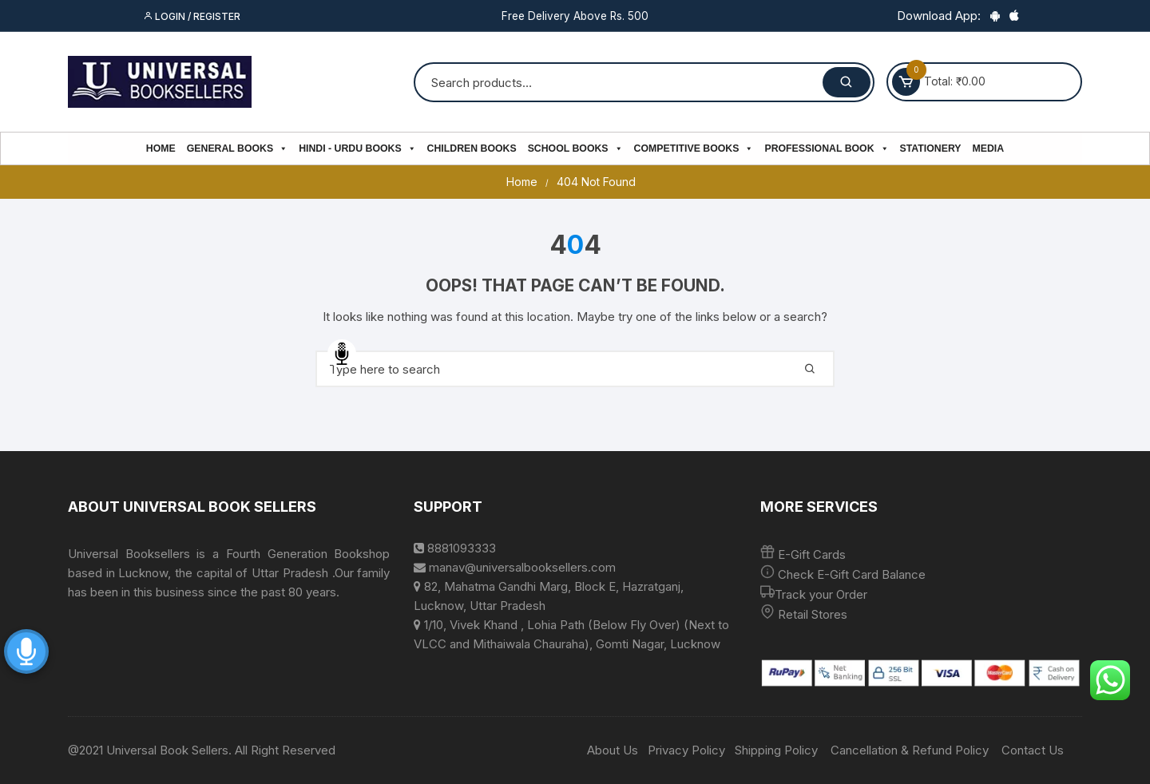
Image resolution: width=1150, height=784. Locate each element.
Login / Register (191, 16)
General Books (237, 148)
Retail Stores (812, 614)
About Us (612, 750)
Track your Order (821, 594)
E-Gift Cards (812, 554)
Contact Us (1032, 750)
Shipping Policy (776, 750)
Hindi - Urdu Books (357, 148)
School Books (575, 148)
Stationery (931, 148)
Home (161, 148)
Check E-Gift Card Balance (850, 574)
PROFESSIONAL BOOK (826, 148)
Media (989, 148)
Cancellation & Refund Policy (910, 750)
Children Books (472, 148)
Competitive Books (694, 148)
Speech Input (342, 353)
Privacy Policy (686, 750)
